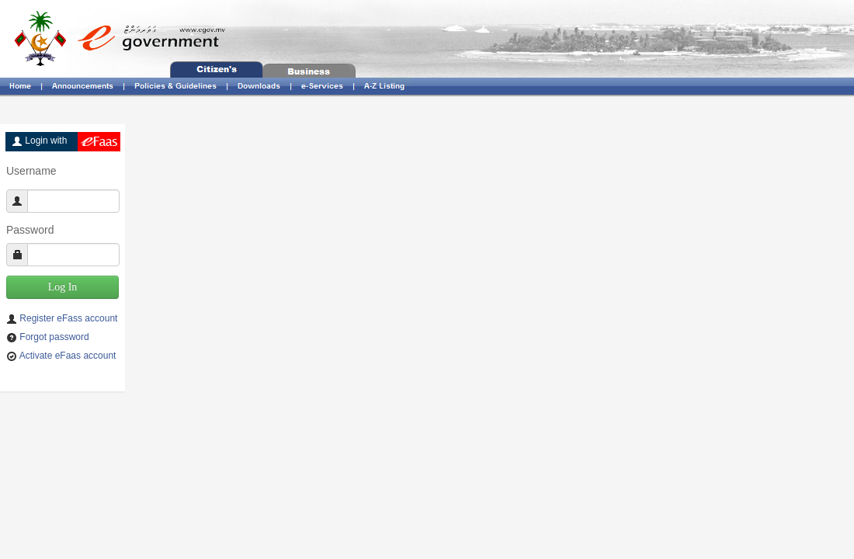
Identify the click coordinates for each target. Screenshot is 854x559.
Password (30, 230)
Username (31, 171)
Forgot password (54, 337)
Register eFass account (68, 318)
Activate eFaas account (67, 355)
